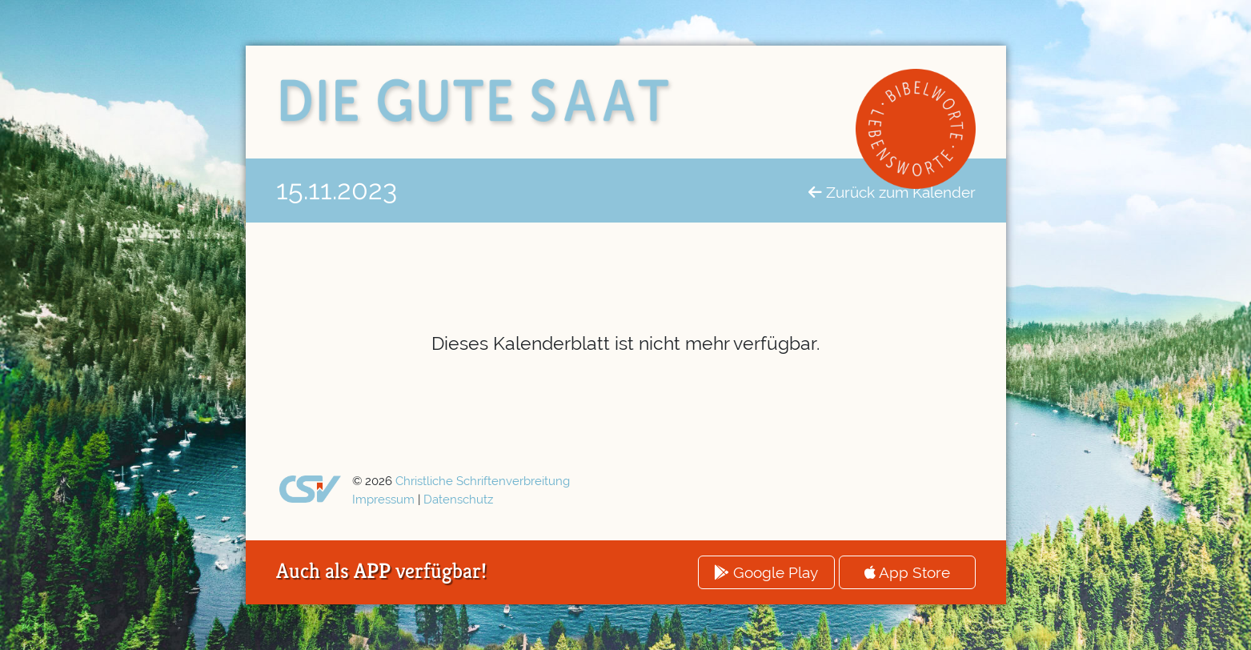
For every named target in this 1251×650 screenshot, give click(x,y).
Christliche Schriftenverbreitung (482, 481)
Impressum (383, 499)
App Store (907, 572)
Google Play (766, 572)
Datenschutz (458, 499)
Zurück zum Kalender (892, 192)
